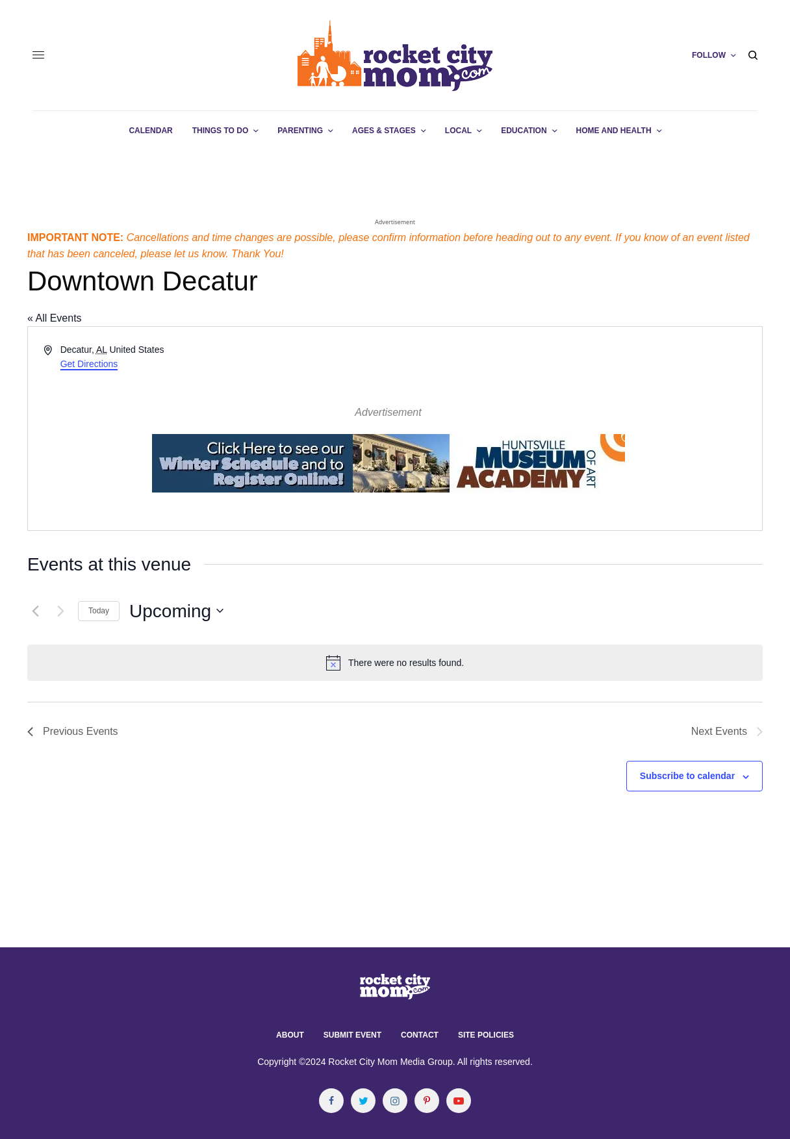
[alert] (395, 663)
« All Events (54, 318)
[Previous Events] (35, 611)
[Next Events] (60, 611)
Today (98, 610)
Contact (420, 1035)
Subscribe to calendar (687, 776)
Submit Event (352, 1035)
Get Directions (89, 364)
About (290, 1035)
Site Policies (486, 1035)
